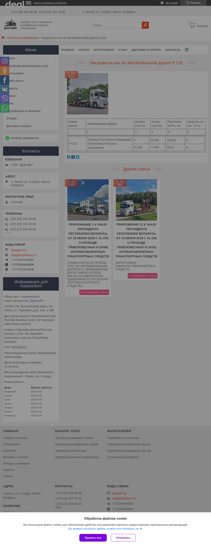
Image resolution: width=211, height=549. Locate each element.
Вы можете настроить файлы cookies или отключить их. (104, 528)
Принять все (93, 537)
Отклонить (123, 537)
